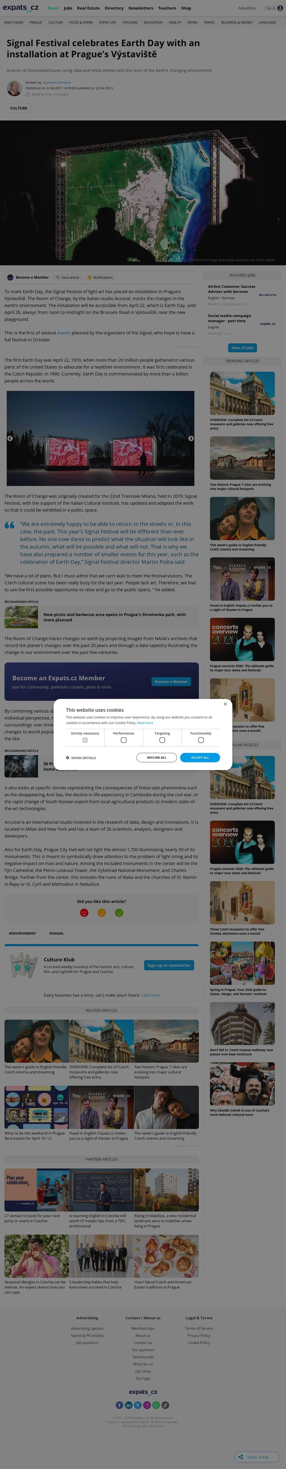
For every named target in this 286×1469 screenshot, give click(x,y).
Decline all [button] (156, 757)
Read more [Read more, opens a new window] (145, 722)
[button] (81, 758)
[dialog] (143, 734)
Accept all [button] (200, 757)
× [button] (225, 703)
